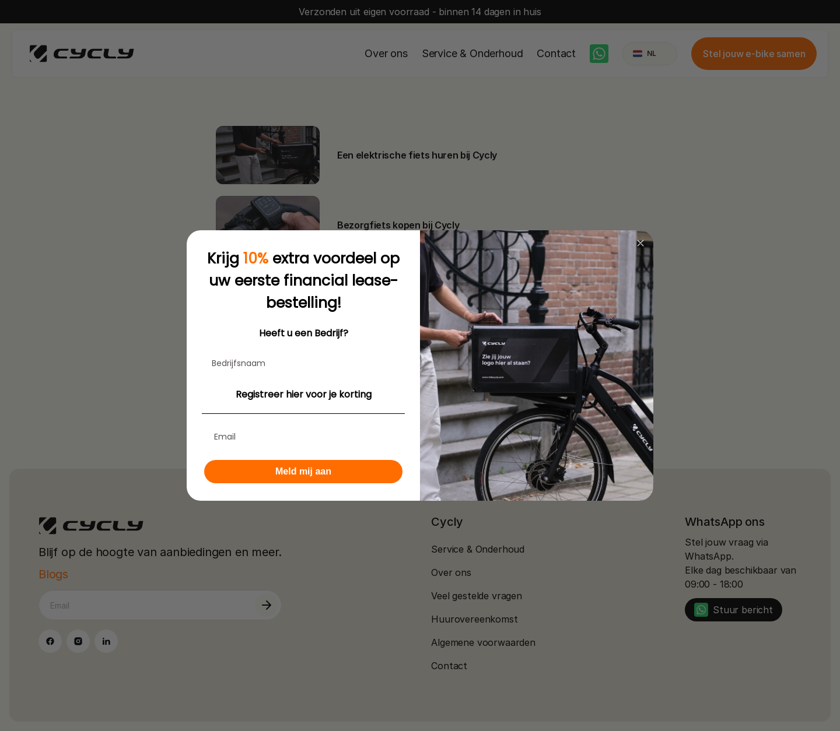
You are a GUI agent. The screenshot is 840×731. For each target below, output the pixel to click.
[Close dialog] (641, 243)
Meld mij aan (303, 471)
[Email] (303, 436)
